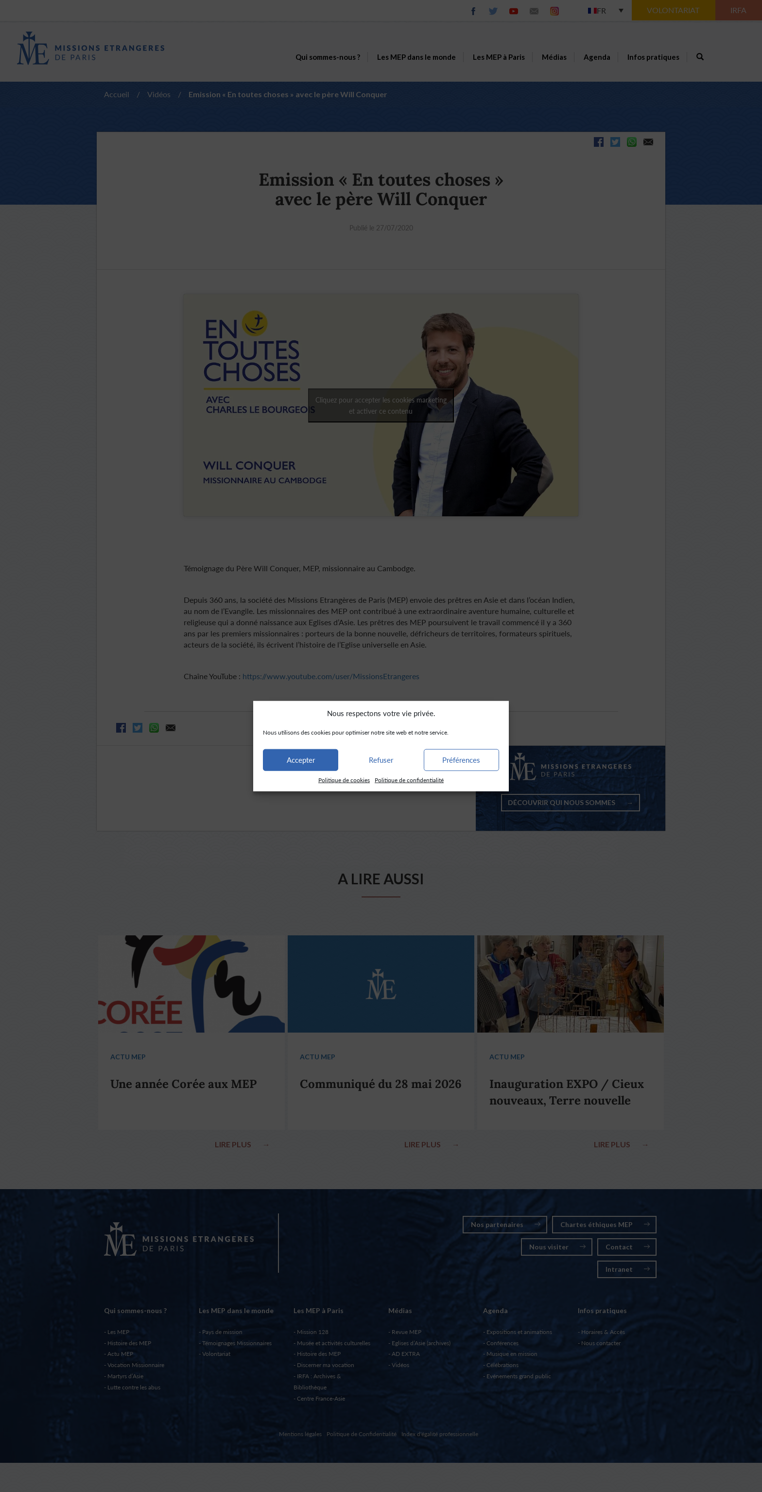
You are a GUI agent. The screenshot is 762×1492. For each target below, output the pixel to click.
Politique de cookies (344, 780)
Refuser (381, 759)
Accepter (301, 759)
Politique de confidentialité (409, 780)
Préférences (461, 759)
